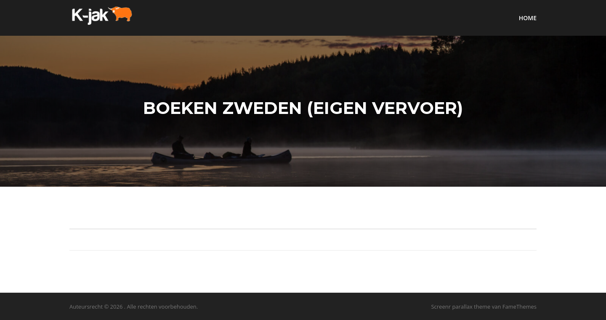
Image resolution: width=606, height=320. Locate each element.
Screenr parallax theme (460, 306)
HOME (528, 18)
